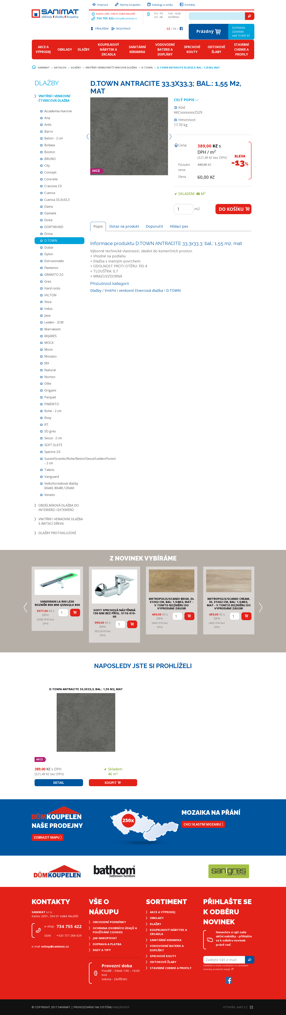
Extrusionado (54, 261)
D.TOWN (147, 67)
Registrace (121, 28)
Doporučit (154, 226)
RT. (46, 424)
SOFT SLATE (53, 445)
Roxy (47, 418)
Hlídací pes (179, 226)
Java (47, 315)
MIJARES (50, 336)
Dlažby (83, 49)
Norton (49, 377)
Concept (50, 172)
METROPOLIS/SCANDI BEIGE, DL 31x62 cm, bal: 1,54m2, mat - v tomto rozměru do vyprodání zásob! (171, 603)
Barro (48, 131)
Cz (168, 29)
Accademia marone (58, 111)
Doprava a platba (107, 944)
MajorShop (121, 1007)
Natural (50, 370)
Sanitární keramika (137, 49)
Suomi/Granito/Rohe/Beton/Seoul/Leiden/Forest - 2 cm (80, 460)
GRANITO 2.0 (53, 274)
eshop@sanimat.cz (125, 18)
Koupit (113, 783)
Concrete (51, 179)
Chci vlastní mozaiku (203, 824)
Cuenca (49, 193)
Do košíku (234, 209)
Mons (48, 349)
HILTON (50, 295)
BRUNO (50, 159)
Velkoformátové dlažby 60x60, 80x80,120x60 (61, 485)
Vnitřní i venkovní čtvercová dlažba (111, 67)
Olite (47, 383)
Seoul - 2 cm (53, 438)
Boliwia (49, 145)
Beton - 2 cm (53, 138)
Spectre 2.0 (52, 452)
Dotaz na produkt (124, 226)
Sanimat (44, 67)
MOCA (49, 342)
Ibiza (47, 302)
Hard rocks (52, 288)
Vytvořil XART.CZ (238, 1007)
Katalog (60, 67)
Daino (48, 206)
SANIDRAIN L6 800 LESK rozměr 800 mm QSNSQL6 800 (57, 603)
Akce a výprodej (43, 49)
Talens (49, 470)
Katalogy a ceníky (160, 4)
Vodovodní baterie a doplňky (165, 49)
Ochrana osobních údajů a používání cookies (115, 930)
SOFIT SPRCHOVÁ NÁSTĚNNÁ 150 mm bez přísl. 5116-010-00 (114, 613)
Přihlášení (99, 28)
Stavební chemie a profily (241, 49)
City (47, 165)
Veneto (49, 495)
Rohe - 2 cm (52, 411)
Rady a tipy (102, 950)
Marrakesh (52, 329)
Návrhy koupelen (127, 4)
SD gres (50, 431)
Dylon (48, 254)
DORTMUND (53, 227)
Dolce (48, 220)
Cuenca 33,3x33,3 (57, 200)
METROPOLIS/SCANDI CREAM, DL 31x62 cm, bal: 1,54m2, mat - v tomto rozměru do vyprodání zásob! (229, 603)
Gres (47, 281)
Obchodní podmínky (109, 922)
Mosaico (50, 356)
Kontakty (187, 4)
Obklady (64, 49)
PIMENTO (51, 404)
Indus (48, 308)
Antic (48, 124)
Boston (49, 152)
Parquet (50, 397)
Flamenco (51, 268)
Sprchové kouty (192, 49)
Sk (174, 29)
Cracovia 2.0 (53, 186)
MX (46, 363)
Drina (48, 234)
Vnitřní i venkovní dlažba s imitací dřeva (60, 521)
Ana (47, 118)
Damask (50, 213)
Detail (58, 783)
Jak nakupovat (105, 938)
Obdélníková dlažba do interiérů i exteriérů (58, 507)
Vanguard (51, 476)
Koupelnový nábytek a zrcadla (108, 49)
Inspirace (100, 4)
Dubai (48, 247)
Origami (50, 390)
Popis (98, 226)
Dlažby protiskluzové (57, 533)
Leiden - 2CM (53, 322)
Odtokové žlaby (216, 49)
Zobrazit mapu (48, 837)
